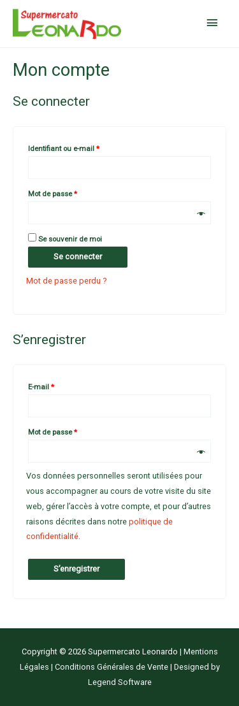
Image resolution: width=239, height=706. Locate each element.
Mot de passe (70, 192)
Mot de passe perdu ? (66, 280)
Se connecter (78, 256)
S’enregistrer (76, 568)
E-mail (59, 385)
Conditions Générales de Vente (112, 667)
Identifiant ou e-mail (81, 147)
